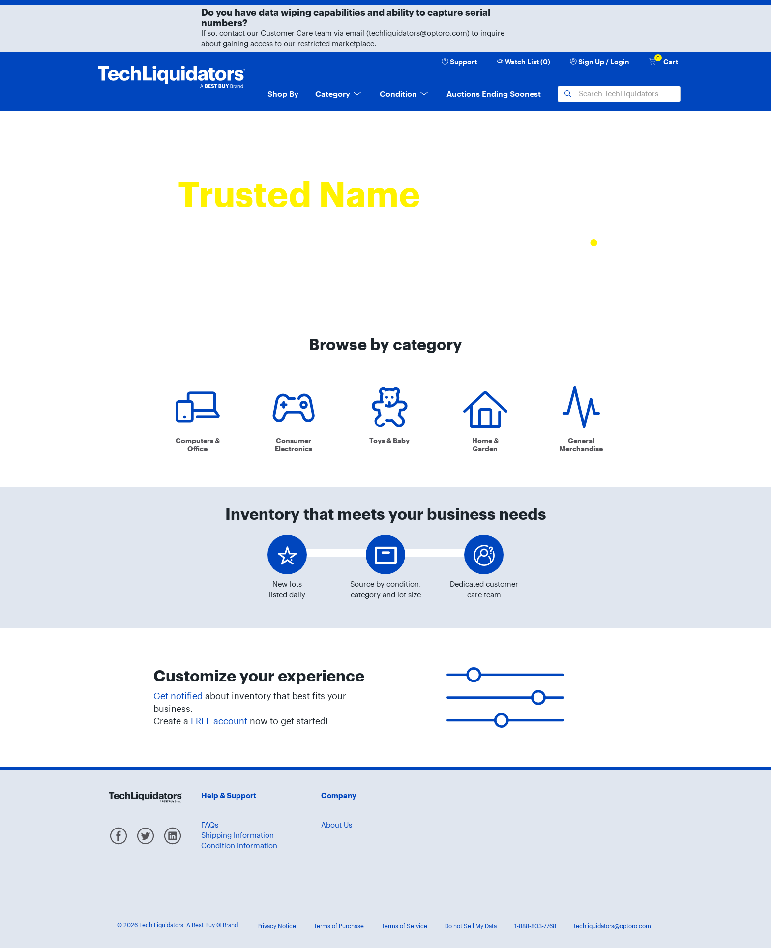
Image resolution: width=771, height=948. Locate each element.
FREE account (219, 721)
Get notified (178, 696)
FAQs (209, 825)
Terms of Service (404, 926)
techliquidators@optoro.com (612, 926)
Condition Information (239, 845)
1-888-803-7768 (535, 926)
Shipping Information (237, 835)
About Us (336, 825)
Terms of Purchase (339, 926)
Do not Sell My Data (471, 926)
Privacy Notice (276, 926)
